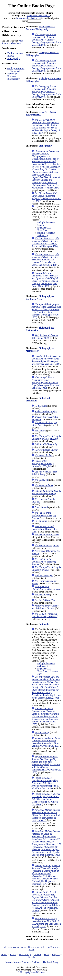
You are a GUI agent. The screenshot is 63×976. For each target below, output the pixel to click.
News (16, 962)
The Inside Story (50, 962)
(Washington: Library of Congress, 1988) (45, 382)
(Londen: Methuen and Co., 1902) (46, 197)
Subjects (56, 954)
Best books (44, 624)
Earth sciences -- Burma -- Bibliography (40, 27)
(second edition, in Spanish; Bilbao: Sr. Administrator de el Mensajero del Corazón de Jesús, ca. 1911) (46, 815)
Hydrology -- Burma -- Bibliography (13, 76)
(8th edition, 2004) (45, 336)
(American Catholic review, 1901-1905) (45, 615)
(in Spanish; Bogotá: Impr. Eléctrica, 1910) (46, 843)
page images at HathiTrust (44, 228)
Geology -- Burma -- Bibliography (15, 69)
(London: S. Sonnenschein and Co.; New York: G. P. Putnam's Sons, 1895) (45, 716)
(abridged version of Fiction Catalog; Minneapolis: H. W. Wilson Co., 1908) (46, 764)
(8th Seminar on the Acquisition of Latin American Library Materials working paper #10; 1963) (46, 311)
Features (25, 962)
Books (8, 962)
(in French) (46, 492)
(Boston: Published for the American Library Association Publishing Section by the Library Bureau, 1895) (46, 687)
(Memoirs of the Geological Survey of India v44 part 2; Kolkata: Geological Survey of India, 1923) (46, 126)
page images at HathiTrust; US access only (47, 671)
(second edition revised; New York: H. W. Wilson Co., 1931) (46, 742)
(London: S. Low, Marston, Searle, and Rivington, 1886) (45, 242)
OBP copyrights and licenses (31, 972)
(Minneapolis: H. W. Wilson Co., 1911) (45, 783)
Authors (37, 954)
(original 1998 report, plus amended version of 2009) (46, 360)
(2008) (46, 39)
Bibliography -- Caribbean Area (40, 297)
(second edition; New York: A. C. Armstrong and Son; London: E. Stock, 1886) (46, 922)
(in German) (46, 587)
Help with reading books (14, 947)
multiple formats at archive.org (46, 234)
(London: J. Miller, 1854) (46, 169)
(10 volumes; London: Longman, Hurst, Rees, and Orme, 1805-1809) (45, 279)
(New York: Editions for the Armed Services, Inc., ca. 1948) (46, 901)
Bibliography (13, 58)
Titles (46, 954)
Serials (31, 957)
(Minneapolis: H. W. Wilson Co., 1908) (46, 799)
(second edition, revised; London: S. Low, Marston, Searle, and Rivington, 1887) (45, 259)
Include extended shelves (38, 15)
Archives (36, 962)
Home (4, 954)
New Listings (25, 954)
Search (13, 954)
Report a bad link (36, 947)
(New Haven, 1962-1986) (45, 529)
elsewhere (16, 43)
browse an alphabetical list (28, 18)
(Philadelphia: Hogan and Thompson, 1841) (46, 874)
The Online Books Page (31, 5)
